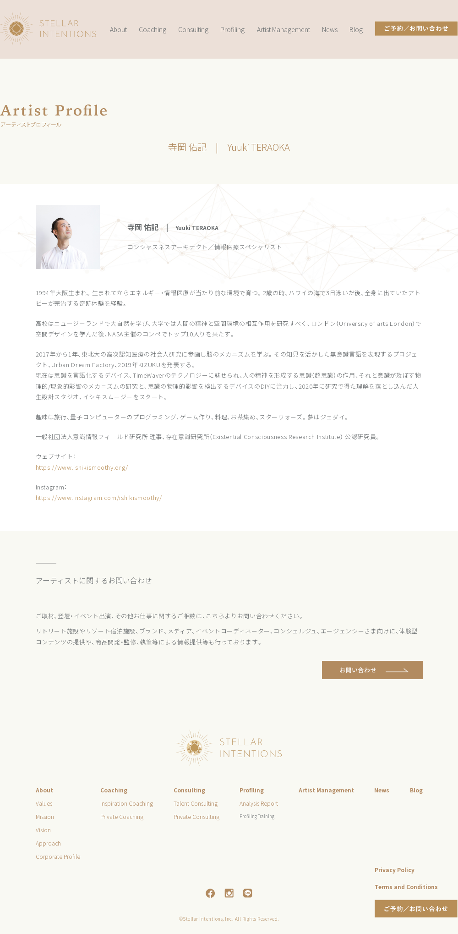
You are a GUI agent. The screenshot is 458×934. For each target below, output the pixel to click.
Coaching (152, 29)
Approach (48, 843)
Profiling (232, 29)
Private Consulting (196, 816)
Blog (356, 29)
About (118, 29)
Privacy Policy (394, 870)
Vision (43, 830)
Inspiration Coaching (126, 803)
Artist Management (283, 29)
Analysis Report (259, 803)
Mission (45, 816)
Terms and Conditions (406, 886)
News (330, 29)
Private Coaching (121, 816)
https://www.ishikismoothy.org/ (82, 467)
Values (44, 803)
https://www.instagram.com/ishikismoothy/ (99, 497)
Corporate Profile (58, 856)
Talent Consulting (196, 803)
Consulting (193, 29)
